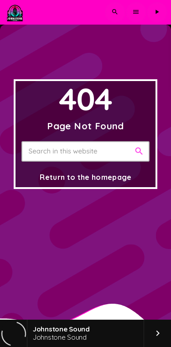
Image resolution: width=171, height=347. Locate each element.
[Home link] (14, 12)
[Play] (157, 12)
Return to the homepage (85, 177)
